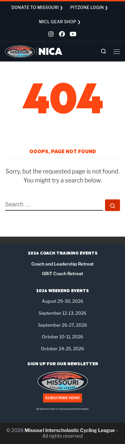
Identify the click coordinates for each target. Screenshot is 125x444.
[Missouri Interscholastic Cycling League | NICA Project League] (34, 51)
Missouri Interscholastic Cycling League (70, 430)
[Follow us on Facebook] (61, 35)
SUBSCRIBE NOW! (62, 398)
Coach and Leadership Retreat (62, 264)
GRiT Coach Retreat (62, 273)
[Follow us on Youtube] (72, 35)
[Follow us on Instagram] (50, 35)
